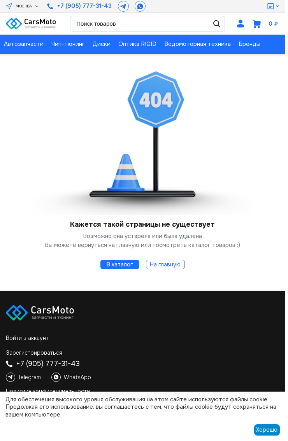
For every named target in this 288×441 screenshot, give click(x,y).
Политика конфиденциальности (48, 391)
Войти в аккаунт (27, 337)
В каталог (120, 264)
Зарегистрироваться (34, 352)
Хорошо (266, 429)
